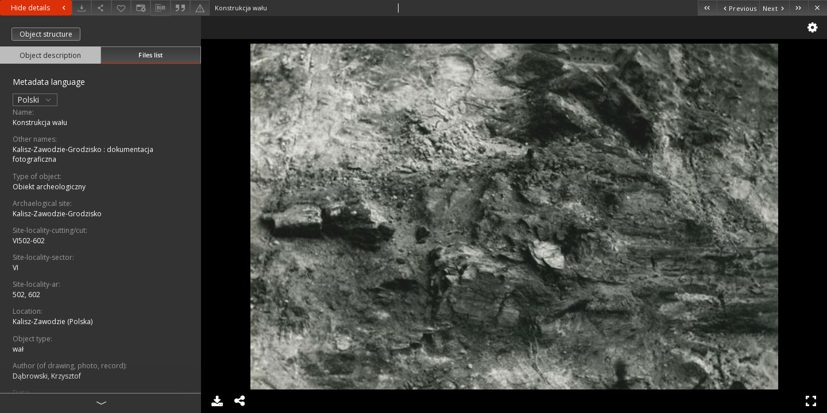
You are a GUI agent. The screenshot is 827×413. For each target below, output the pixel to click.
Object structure (46, 34)
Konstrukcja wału (40, 122)
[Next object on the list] (774, 7)
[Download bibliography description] (160, 8)
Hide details (39, 8)
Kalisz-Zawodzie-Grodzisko (57, 214)
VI (15, 267)
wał (18, 349)
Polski (35, 99)
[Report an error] (200, 7)
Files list (150, 54)
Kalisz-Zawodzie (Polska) (52, 321)
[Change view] (140, 7)
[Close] (817, 7)
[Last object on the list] (798, 7)
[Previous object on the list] (738, 7)
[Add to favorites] (121, 7)
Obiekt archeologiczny (49, 187)
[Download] (81, 7)
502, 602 (26, 294)
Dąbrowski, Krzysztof (47, 376)
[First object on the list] (707, 7)
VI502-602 (29, 241)
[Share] (101, 7)
